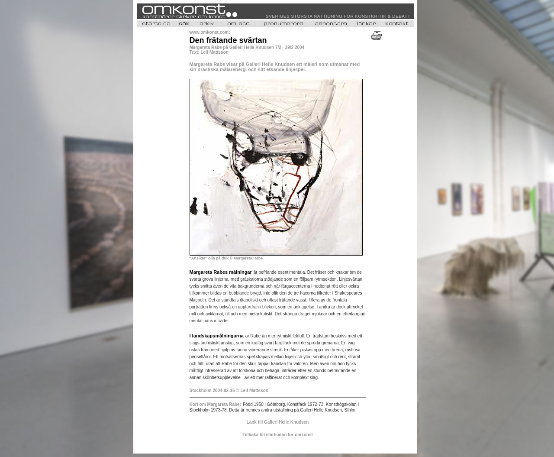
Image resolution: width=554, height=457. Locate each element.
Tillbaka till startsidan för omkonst (277, 434)
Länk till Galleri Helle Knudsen (278, 422)
